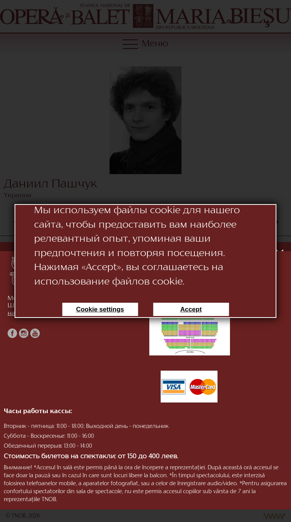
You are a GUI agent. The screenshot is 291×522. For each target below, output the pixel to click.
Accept (191, 309)
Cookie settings (100, 309)
